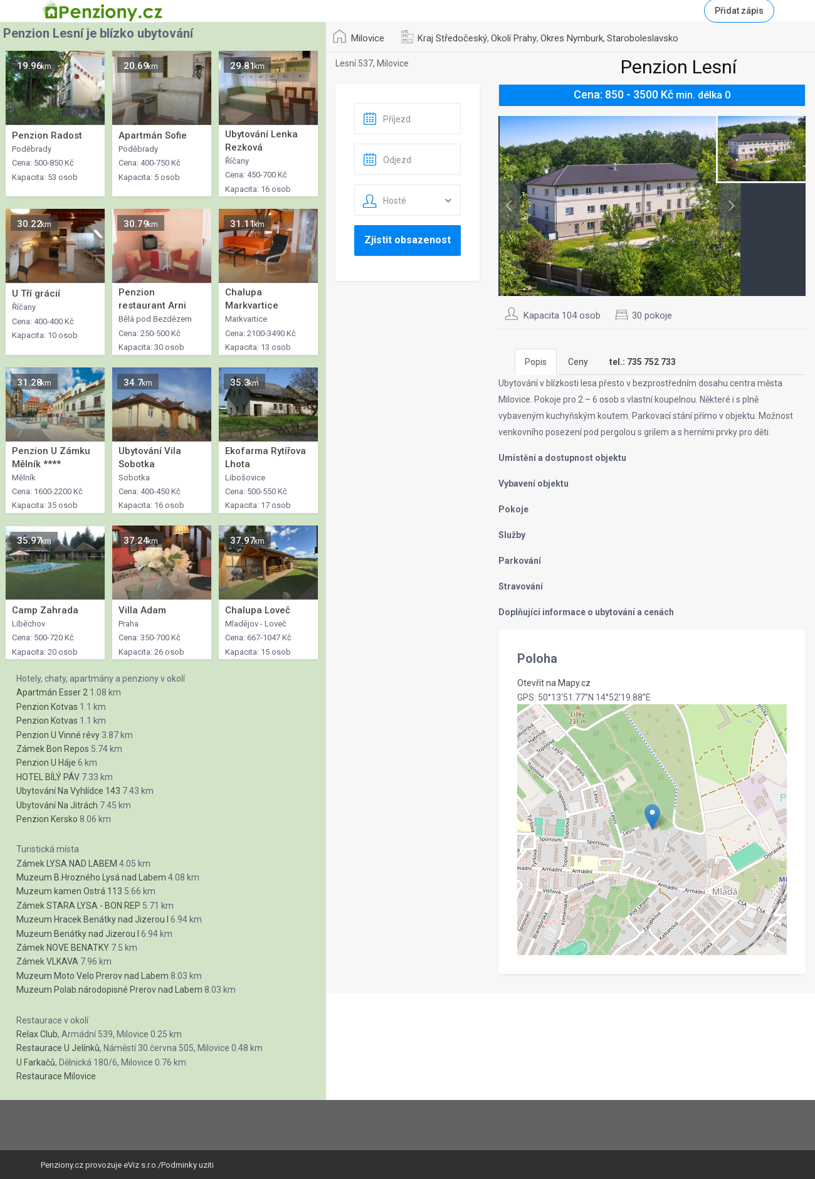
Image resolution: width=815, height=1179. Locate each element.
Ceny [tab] (578, 362)
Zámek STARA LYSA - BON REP (78, 906)
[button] (652, 817)
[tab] (642, 362)
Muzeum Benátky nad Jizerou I (77, 934)
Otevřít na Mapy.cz (554, 683)
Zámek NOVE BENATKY (62, 948)
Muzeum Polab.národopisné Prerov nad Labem (109, 990)
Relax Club (37, 1034)
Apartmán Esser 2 (52, 692)
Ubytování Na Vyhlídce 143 (68, 791)
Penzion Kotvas (47, 707)
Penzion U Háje (46, 763)
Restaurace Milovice (56, 1076)
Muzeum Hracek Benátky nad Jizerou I (92, 919)
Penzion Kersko (47, 819)
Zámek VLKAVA (47, 961)
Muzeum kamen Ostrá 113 (69, 891)
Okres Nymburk (571, 38)
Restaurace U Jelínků (58, 1048)
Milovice (367, 38)
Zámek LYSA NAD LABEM (66, 864)
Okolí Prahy (514, 38)
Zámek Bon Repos (52, 749)
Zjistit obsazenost (407, 240)
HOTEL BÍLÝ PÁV (48, 777)
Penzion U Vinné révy (58, 735)
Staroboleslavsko (642, 38)
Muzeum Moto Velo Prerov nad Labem (92, 976)
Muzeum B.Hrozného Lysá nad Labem (91, 877)
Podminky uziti (187, 1165)
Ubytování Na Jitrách (57, 805)
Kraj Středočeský (452, 38)
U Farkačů (35, 1062)
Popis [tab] (536, 362)
